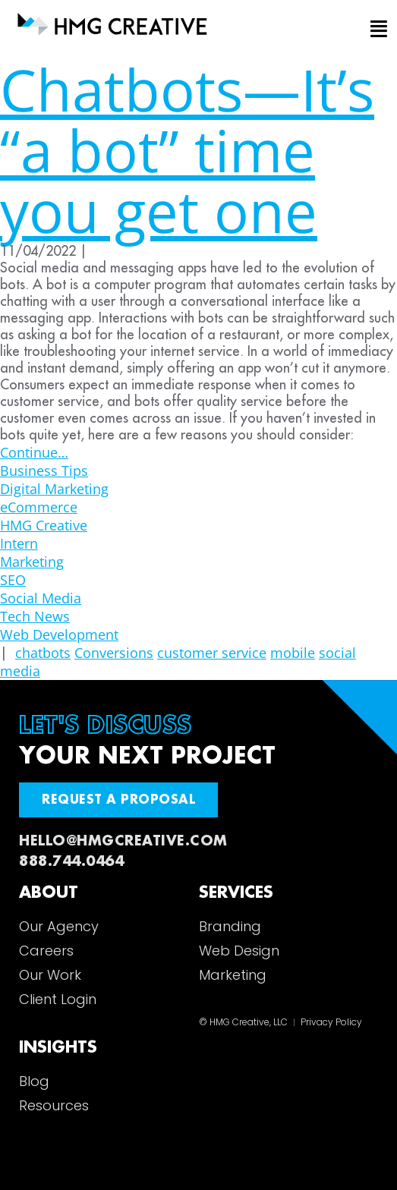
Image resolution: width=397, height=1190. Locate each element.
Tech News (35, 616)
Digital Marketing (54, 489)
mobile (292, 653)
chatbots (43, 653)
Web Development (59, 634)
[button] (367, 29)
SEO (13, 580)
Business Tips (44, 470)
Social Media (40, 598)
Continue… (34, 452)
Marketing (32, 561)
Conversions (113, 653)
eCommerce (38, 507)
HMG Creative (43, 525)
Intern (19, 543)
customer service (211, 653)
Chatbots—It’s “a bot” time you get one (187, 150)
